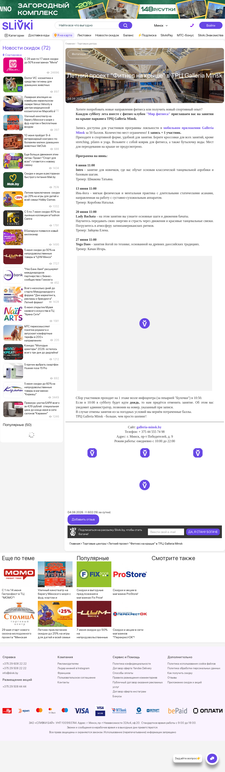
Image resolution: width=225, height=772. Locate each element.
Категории (16, 35)
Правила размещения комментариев (135, 677)
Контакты (63, 682)
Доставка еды (38, 35)
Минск (159, 25)
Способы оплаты (123, 673)
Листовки (84, 35)
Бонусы (117, 696)
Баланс (128, 35)
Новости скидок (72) (26, 48)
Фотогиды (79, 54)
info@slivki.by (10, 673)
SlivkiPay (167, 35)
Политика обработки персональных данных (193, 668)
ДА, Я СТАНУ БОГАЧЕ (203, 532)
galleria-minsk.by (148, 427)
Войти (211, 25)
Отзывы (172, 677)
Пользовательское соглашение (76, 677)
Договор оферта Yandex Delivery (132, 668)
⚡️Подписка (147, 35)
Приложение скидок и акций (184, 682)
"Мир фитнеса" (158, 114)
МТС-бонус (185, 35)
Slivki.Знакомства (210, 35)
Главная (70, 43)
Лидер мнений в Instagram (74, 668)
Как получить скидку (179, 673)
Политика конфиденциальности (132, 663)
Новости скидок (107, 35)
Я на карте (64, 35)
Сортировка (12, 54)
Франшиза (64, 673)
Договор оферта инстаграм (129, 691)
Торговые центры (87, 43)
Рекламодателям (68, 663)
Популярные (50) (17, 424)
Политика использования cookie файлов (191, 663)
